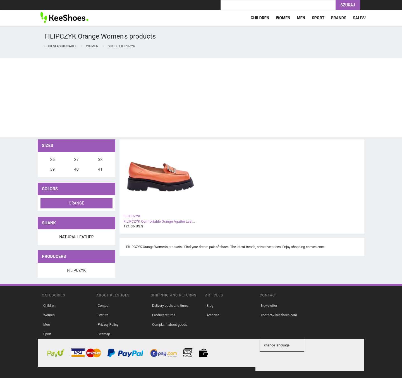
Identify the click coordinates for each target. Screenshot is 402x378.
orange (76, 203)
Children (49, 306)
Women (49, 315)
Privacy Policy (108, 325)
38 (100, 159)
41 (100, 169)
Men (46, 325)
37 (76, 159)
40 (76, 169)
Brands (338, 18)
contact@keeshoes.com (279, 315)
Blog (210, 306)
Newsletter (269, 306)
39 (52, 169)
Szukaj (348, 5)
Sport (47, 334)
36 (52, 159)
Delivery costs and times (170, 306)
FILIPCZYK (76, 270)
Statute (103, 315)
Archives (213, 315)
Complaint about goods (169, 325)
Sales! (359, 18)
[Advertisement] (167, 97)
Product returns (163, 315)
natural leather (76, 237)
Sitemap (104, 334)
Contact (103, 306)
